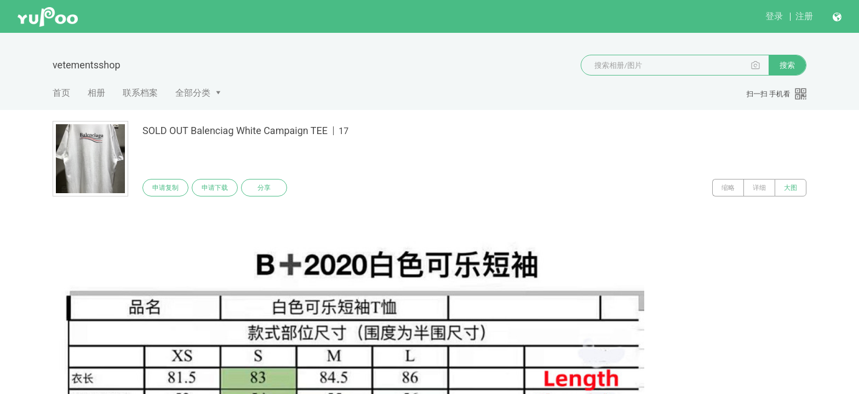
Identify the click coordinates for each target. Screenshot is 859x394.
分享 (264, 188)
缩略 (728, 188)
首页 (61, 93)
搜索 (787, 65)
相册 (96, 93)
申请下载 (215, 188)
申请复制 (165, 188)
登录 (774, 16)
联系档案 (140, 93)
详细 (759, 188)
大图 (790, 188)
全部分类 (192, 93)
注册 (804, 16)
